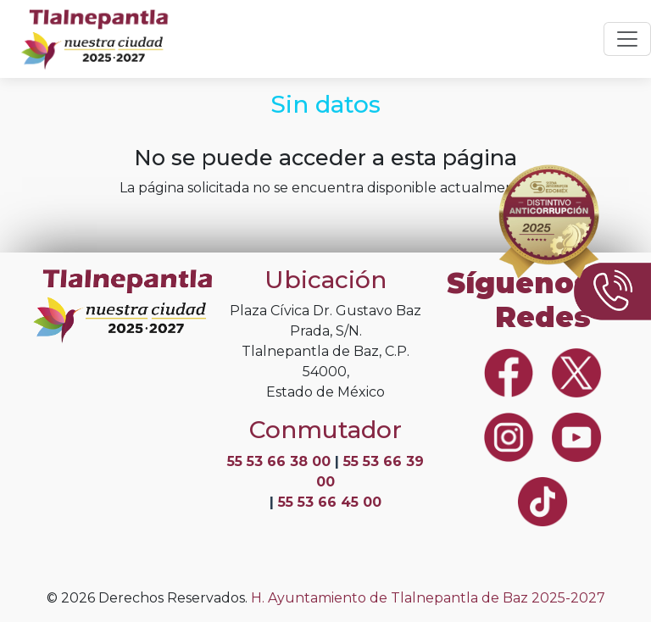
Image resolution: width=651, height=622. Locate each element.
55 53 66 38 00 (281, 461)
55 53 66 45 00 (329, 502)
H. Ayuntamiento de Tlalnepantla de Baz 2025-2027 (428, 598)
